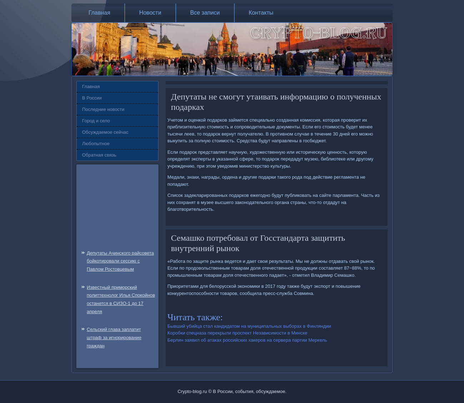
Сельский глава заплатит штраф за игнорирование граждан (114, 337)
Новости (150, 13)
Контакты (261, 13)
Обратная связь (99, 155)
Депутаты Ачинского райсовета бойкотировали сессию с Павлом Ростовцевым (120, 261)
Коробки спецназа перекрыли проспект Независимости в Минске (237, 333)
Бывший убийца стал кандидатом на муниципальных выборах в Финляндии (249, 326)
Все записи (205, 13)
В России (92, 98)
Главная (99, 13)
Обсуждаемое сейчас (105, 132)
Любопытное (96, 143)
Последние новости (103, 109)
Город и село (96, 120)
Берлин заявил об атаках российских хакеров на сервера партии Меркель (247, 340)
